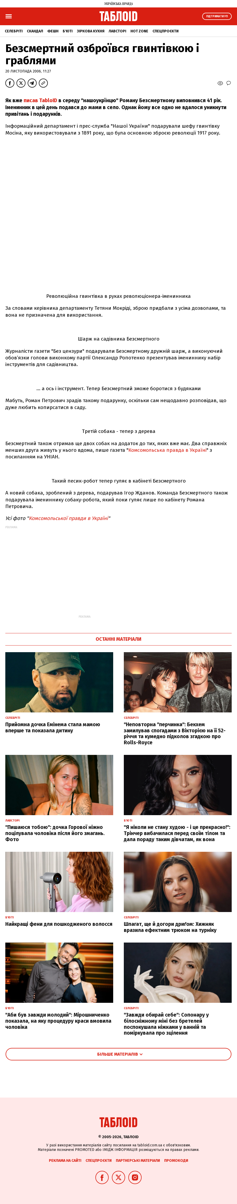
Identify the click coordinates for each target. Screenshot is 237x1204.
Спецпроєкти (166, 31)
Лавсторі (117, 31)
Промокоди (176, 1160)
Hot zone (139, 31)
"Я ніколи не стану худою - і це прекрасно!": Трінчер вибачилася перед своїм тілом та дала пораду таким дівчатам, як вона (177, 833)
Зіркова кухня (90, 31)
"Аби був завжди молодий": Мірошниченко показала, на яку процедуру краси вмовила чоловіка (58, 1021)
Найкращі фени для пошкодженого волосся (58, 924)
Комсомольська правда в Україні (167, 450)
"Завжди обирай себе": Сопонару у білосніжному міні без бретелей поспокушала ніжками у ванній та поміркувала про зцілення (166, 1024)
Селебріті (14, 31)
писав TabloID (40, 100)
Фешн (52, 31)
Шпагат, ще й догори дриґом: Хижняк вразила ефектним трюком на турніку (170, 927)
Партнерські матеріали (138, 1160)
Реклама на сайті (65, 1160)
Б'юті (68, 31)
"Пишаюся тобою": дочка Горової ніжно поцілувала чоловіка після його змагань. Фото (55, 833)
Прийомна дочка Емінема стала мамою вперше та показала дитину (52, 727)
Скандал (35, 31)
